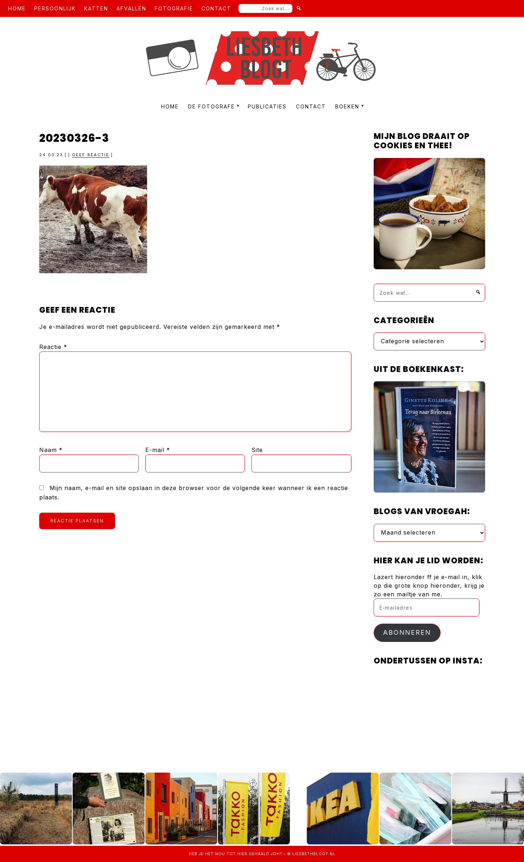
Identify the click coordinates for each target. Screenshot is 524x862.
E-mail (157, 449)
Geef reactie (90, 154)
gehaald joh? (265, 854)
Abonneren (407, 632)
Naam (51, 449)
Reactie (53, 346)
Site (257, 449)
